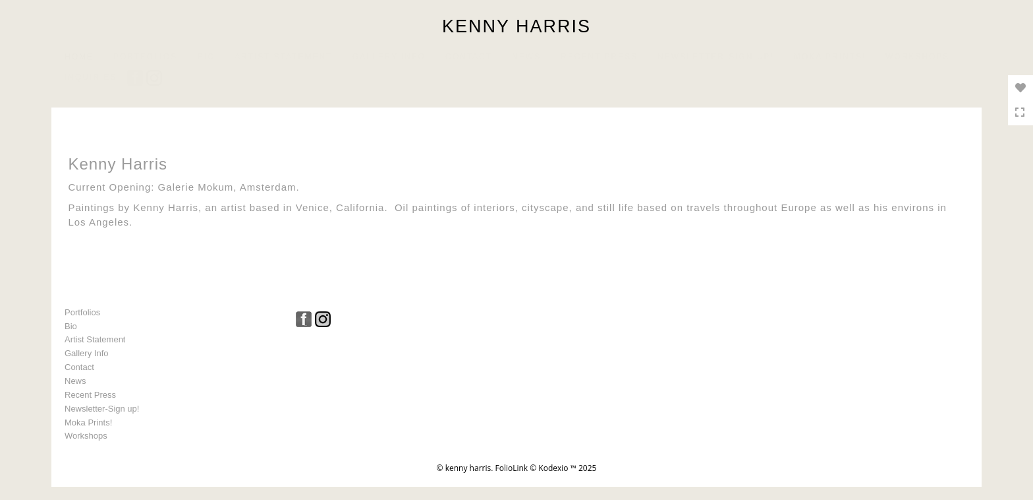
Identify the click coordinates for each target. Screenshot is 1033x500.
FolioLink (511, 468)
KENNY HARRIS (516, 26)
